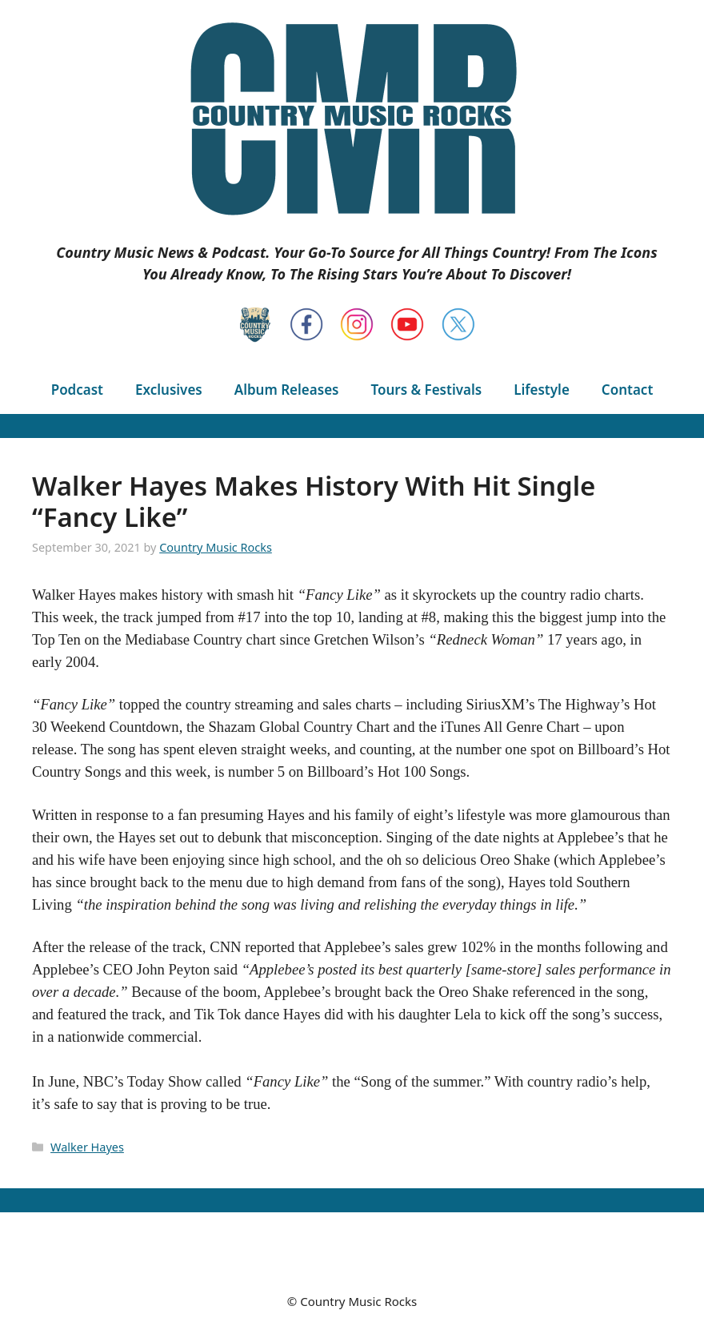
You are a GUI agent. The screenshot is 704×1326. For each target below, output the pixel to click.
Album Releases (286, 389)
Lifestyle (542, 389)
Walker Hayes (87, 1147)
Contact (627, 389)
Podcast (77, 389)
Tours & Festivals (426, 389)
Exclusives (168, 389)
